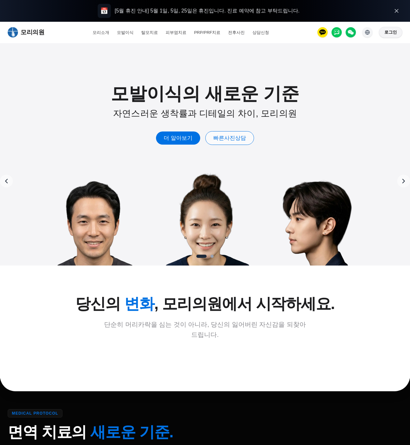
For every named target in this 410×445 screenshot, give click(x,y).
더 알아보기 (187, 138)
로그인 (390, 32)
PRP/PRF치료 (207, 32)
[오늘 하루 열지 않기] (396, 11)
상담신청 (260, 32)
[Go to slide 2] (212, 256)
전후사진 (236, 32)
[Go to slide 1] (201, 256)
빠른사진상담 (239, 138)
